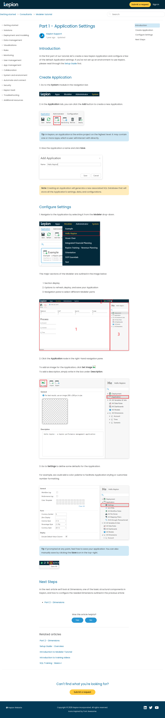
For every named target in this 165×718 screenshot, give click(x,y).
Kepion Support (54, 33)
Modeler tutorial (44, 14)
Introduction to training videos (55, 657)
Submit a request (140, 4)
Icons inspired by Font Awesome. (82, 711)
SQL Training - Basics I (51, 663)
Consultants (26, 14)
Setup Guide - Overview (52, 646)
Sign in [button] (156, 4)
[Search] (136, 14)
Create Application (144, 30)
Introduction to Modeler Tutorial (56, 651)
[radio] (77, 620)
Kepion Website (13, 707)
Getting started (8, 14)
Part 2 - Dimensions (54, 602)
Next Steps (140, 39)
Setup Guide (71, 63)
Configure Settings (144, 34)
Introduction (141, 25)
